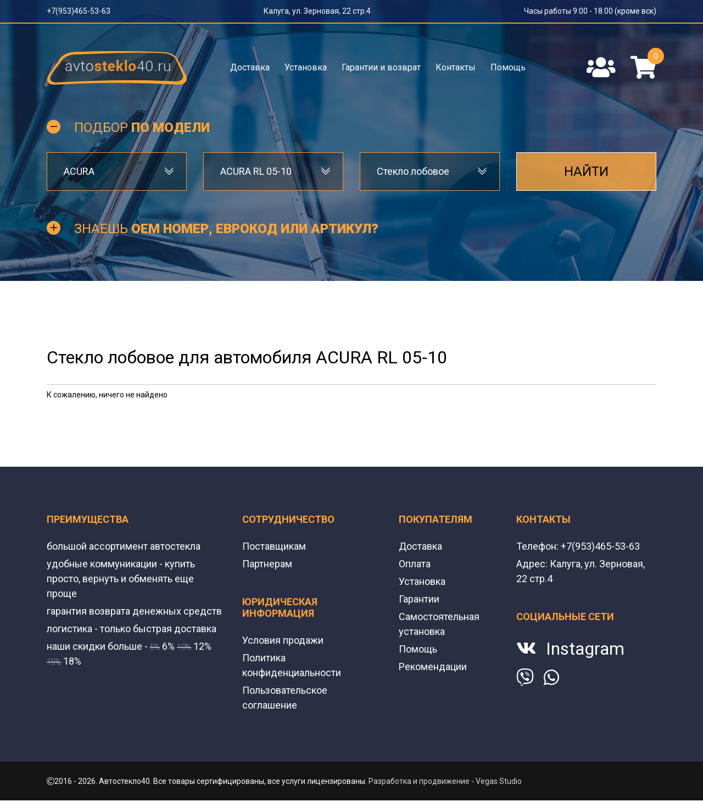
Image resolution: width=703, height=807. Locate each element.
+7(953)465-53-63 (78, 11)
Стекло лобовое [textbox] (413, 171)
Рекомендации (433, 666)
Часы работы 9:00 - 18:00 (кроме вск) (590, 11)
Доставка (250, 67)
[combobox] (117, 171)
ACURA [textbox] (79, 171)
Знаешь (226, 228)
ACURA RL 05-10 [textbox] (256, 171)
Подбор (142, 127)
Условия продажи (282, 640)
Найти (586, 171)
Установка (305, 67)
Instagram (585, 648)
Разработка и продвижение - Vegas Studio (445, 781)
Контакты (456, 67)
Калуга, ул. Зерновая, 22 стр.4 (317, 11)
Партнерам (267, 564)
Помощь (508, 67)
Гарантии (419, 599)
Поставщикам (274, 546)
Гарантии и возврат (381, 67)
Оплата (415, 564)
